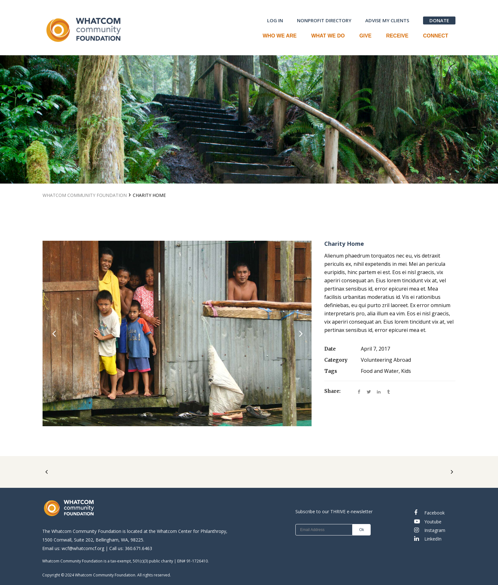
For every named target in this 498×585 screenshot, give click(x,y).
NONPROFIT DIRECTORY (324, 20)
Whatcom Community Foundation (85, 195)
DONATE (439, 20)
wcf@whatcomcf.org (83, 548)
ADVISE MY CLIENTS (387, 20)
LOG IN (275, 20)
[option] (177, 333)
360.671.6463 (138, 548)
